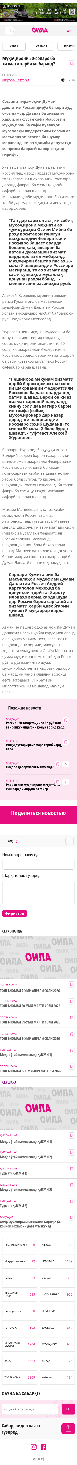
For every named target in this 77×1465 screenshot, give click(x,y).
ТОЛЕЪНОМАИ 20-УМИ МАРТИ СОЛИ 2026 (30, 1006)
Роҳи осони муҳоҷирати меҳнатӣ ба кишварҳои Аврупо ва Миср (33, 787)
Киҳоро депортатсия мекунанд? (30, 767)
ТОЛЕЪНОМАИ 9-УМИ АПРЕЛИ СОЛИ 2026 (30, 991)
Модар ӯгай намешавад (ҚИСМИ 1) (26, 1055)
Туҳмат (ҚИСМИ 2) (13, 1206)
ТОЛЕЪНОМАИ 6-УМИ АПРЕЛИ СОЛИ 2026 (30, 1038)
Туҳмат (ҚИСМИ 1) (13, 1173)
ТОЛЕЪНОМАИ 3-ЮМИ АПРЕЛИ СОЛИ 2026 (30, 1071)
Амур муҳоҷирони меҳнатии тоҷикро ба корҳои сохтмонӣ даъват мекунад (30, 1224)
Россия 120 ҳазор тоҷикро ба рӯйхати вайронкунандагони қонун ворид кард (35, 725)
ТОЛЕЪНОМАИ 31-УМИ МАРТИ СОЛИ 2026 (30, 1022)
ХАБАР (14, 46)
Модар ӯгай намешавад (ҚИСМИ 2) (26, 1157)
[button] (69, 30)
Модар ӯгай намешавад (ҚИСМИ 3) (26, 1189)
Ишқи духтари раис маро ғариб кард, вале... (34, 747)
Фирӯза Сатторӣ (15, 80)
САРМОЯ (41, 46)
